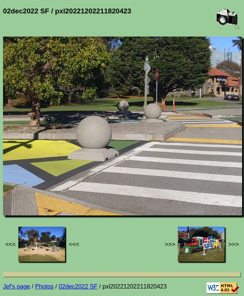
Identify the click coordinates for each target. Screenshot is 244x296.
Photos (44, 286)
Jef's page (16, 286)
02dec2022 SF (78, 286)
